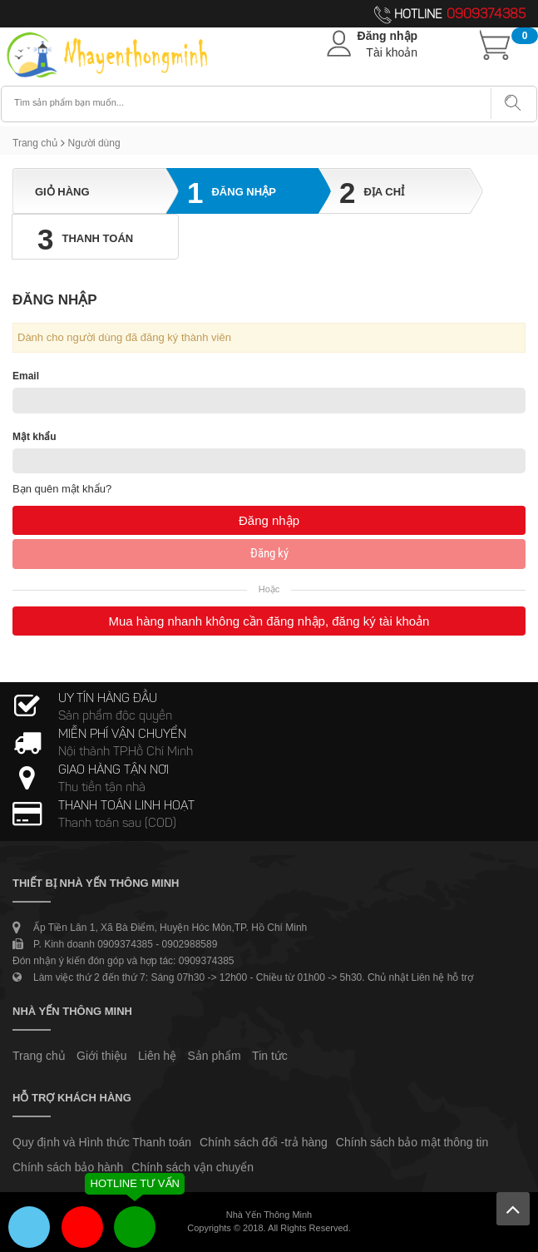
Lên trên (513, 1208)
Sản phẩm (214, 1055)
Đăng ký (269, 553)
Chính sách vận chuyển (192, 1167)
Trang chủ (34, 143)
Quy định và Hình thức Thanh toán (101, 1142)
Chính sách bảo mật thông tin (412, 1142)
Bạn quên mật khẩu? (61, 488)
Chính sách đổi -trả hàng (264, 1142)
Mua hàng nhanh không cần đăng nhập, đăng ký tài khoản (269, 621)
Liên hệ (157, 1055)
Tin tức (270, 1055)
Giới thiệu (102, 1055)
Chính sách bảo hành (67, 1167)
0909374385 (486, 15)
